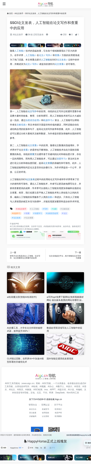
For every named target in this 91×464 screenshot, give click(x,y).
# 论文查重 (28, 218)
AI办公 (51, 386)
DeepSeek (60, 392)
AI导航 (25, 392)
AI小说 (71, 389)
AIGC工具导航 (24, 229)
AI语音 (77, 386)
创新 (50, 197)
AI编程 (79, 389)
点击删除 (35, 229)
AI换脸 (28, 389)
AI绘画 (34, 386)
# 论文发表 (16, 218)
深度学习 (61, 158)
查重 (57, 55)
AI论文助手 (19, 13)
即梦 (51, 392)
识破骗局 (32, 416)
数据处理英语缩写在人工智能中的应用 (64, 329)
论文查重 (59, 64)
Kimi (69, 392)
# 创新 (54, 209)
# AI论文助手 (21, 209)
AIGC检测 (37, 389)
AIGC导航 (46, 383)
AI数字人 (60, 386)
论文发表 (61, 59)
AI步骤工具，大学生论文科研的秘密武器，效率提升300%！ (24, 329)
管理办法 (33, 405)
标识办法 (32, 409)
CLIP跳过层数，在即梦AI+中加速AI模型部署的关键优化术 (25, 360)
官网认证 (45, 405)
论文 (41, 55)
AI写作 (26, 386)
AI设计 (69, 386)
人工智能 (18, 51)
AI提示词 (62, 389)
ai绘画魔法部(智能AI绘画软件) (22, 297)
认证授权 (45, 416)
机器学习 (47, 120)
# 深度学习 (37, 213)
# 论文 (64, 213)
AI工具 (12, 226)
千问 (45, 392)
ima (46, 389)
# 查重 (26, 213)
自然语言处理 (32, 120)
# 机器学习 (16, 213)
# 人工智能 (34, 209)
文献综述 (21, 124)
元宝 (39, 392)
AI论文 (12, 389)
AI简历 (20, 389)
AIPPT (53, 389)
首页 (11, 13)
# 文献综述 (65, 209)
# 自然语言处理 (52, 213)
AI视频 (43, 386)
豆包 (33, 392)
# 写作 (45, 209)
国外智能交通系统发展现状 (60, 358)
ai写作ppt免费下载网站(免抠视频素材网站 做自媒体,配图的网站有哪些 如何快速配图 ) (65, 299)
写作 (48, 55)
